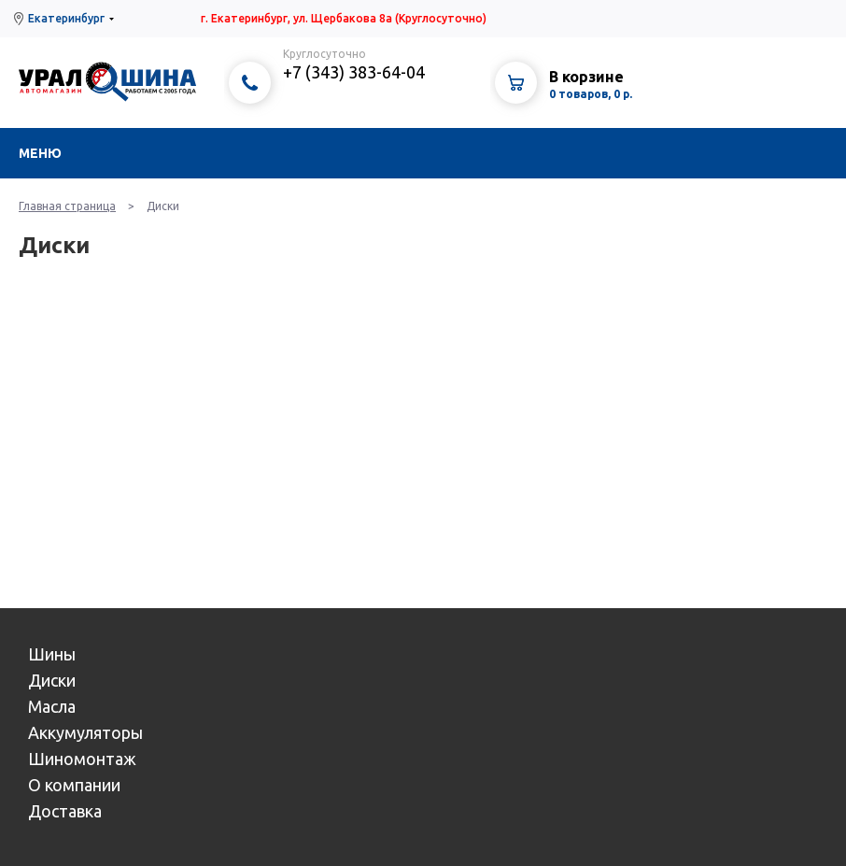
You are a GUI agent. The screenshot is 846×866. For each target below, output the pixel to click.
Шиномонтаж (82, 758)
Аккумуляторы (85, 732)
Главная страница (67, 206)
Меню (40, 153)
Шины (52, 654)
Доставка (65, 810)
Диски (52, 680)
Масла (52, 706)
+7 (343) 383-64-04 (354, 72)
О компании (74, 784)
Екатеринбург (66, 18)
